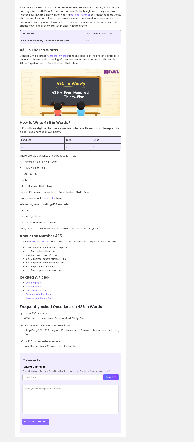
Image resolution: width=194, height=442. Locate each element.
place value (48, 198)
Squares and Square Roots (40, 297)
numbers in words (57, 56)
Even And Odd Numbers (38, 294)
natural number (38, 241)
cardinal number (80, 15)
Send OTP (111, 376)
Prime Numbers (34, 286)
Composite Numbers (37, 290)
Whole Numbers (34, 282)
